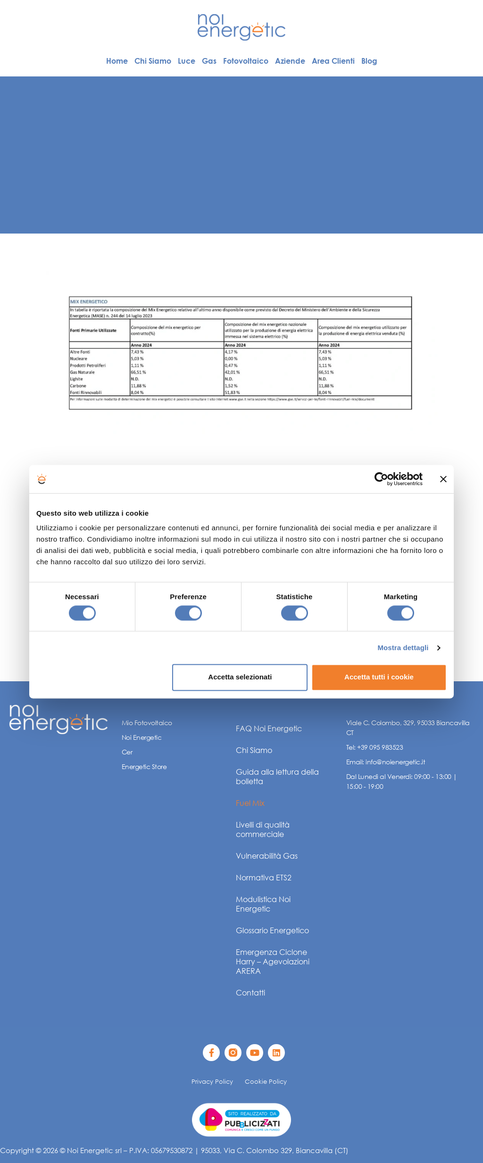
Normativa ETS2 (263, 877)
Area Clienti (333, 60)
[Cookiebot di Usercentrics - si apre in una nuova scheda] (381, 479)
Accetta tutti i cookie (379, 677)
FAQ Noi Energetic (269, 728)
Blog (369, 60)
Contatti (250, 992)
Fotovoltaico (245, 60)
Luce (186, 60)
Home (117, 60)
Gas (209, 60)
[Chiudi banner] (443, 479)
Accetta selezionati (240, 677)
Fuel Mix (250, 803)
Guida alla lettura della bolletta (277, 776)
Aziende (290, 60)
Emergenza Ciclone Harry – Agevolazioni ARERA (272, 961)
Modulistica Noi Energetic (263, 903)
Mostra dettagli (402, 648)
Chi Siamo (152, 60)
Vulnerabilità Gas (267, 856)
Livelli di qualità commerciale (263, 829)
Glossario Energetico (272, 930)
